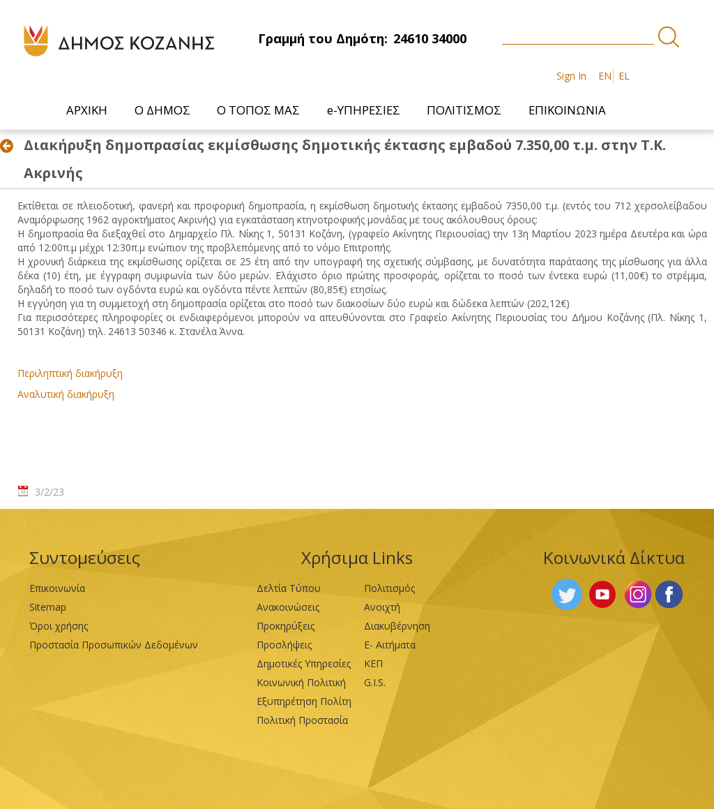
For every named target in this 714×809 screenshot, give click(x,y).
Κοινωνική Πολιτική (301, 682)
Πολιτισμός (389, 588)
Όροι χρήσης (58, 625)
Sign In (571, 75)
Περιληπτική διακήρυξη (70, 373)
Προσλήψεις (284, 644)
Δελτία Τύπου (289, 588)
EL (624, 75)
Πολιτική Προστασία (302, 720)
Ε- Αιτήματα (390, 644)
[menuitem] (88, 110)
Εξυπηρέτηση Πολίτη (304, 701)
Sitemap (47, 607)
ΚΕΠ (373, 663)
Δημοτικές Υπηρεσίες (304, 663)
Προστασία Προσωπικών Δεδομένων (113, 644)
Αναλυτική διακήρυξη (65, 394)
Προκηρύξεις (285, 625)
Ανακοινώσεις (288, 607)
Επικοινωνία (57, 588)
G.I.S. (375, 682)
